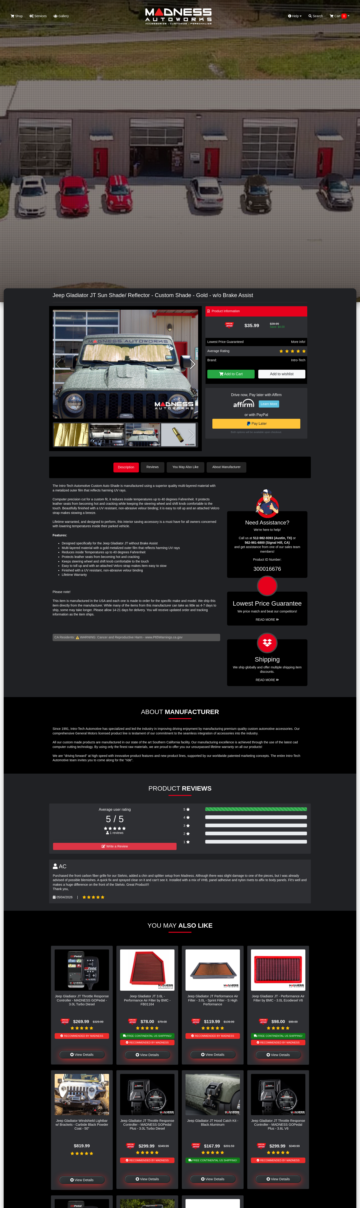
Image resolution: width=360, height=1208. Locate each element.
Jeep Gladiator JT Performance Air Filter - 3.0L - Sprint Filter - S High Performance (212, 1000)
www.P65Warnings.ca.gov (164, 637)
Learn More (269, 404)
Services (38, 16)
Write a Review (115, 846)
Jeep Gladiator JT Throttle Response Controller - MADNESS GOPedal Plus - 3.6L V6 (278, 1124)
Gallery (61, 16)
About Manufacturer (228, 467)
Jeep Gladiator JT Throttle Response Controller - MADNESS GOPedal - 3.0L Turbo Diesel (82, 1000)
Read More (267, 619)
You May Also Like (187, 467)
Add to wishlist (281, 374)
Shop (17, 16)
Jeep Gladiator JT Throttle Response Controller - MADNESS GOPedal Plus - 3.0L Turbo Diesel (147, 1124)
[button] (193, 364)
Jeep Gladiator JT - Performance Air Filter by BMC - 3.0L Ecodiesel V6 (278, 997)
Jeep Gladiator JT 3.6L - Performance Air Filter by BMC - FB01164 (147, 1000)
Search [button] (316, 16)
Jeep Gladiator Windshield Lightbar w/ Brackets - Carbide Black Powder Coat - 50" (82, 1124)
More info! (298, 342)
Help (295, 16)
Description (126, 467)
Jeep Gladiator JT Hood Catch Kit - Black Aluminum (212, 1122)
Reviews (154, 467)
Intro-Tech (298, 360)
